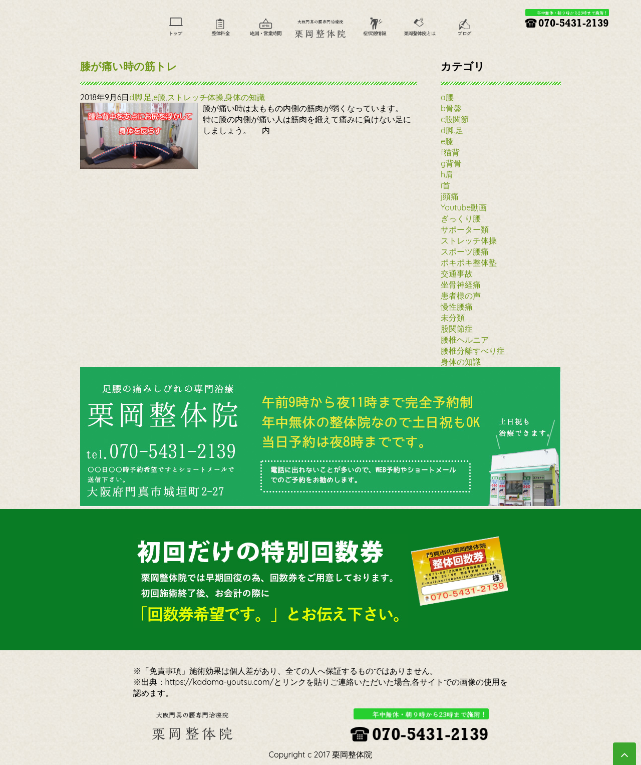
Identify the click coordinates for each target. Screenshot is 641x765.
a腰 (447, 97)
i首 (445, 185)
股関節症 (457, 329)
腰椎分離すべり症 (473, 351)
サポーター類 (465, 229)
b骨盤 (451, 108)
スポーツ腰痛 (465, 251)
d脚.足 (140, 97)
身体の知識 (245, 97)
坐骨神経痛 (461, 285)
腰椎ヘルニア (465, 340)
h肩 (447, 174)
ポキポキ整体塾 (469, 263)
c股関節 (455, 119)
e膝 (159, 97)
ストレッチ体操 (195, 97)
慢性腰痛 (457, 307)
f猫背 (450, 152)
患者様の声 (461, 296)
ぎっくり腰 (461, 218)
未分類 (453, 318)
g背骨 (451, 163)
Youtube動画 (464, 207)
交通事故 (457, 274)
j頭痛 (450, 196)
